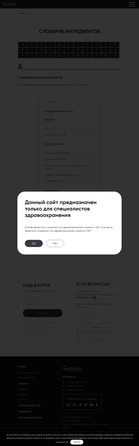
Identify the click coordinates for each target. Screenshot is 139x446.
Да (34, 243)
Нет (55, 243)
